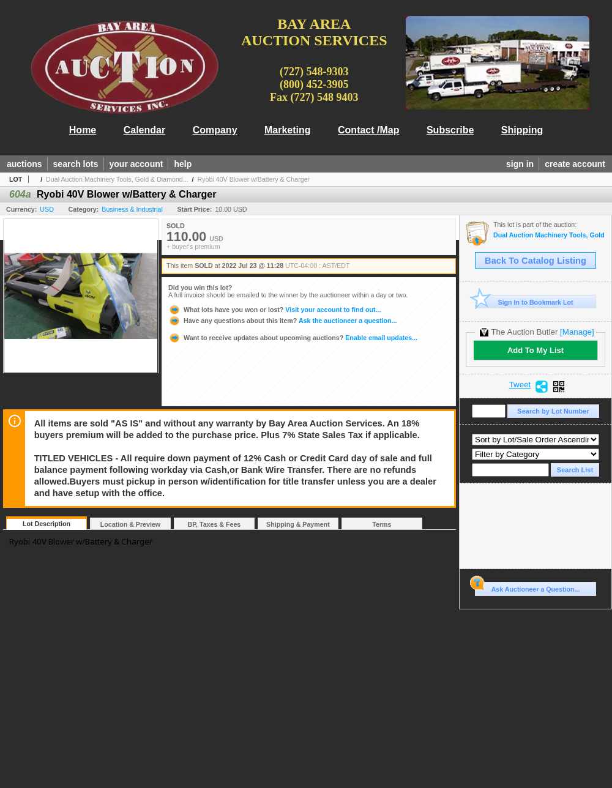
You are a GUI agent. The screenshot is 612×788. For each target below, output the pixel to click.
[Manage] (577, 331)
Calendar (144, 130)
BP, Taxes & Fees (214, 524)
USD (47, 209)
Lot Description (46, 523)
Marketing (287, 130)
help (183, 164)
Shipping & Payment (298, 524)
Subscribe (450, 130)
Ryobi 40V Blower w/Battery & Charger (254, 179)
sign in (520, 164)
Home (82, 130)
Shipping (522, 130)
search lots (76, 164)
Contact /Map (368, 130)
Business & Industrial (132, 209)
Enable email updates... (292, 337)
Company (215, 130)
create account (575, 164)
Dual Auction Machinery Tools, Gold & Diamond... (117, 179)
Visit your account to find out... (274, 309)
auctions (24, 164)
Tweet (520, 385)
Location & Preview (130, 524)
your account (136, 164)
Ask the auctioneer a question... (282, 320)
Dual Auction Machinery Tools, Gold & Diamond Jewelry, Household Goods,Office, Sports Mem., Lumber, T (549, 235)
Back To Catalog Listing (535, 261)
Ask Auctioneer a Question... (527, 587)
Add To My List (535, 350)
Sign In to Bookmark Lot (524, 302)
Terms (381, 524)
